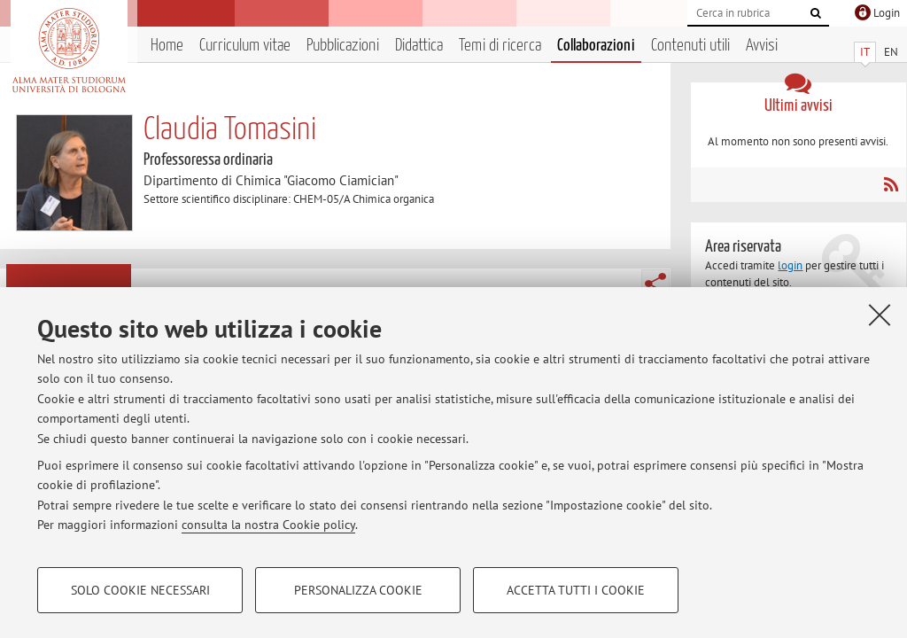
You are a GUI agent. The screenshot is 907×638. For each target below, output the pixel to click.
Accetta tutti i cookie (576, 590)
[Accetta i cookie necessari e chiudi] (879, 314)
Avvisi (762, 45)
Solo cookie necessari (140, 590)
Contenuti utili (690, 45)
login (790, 265)
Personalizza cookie (358, 590)
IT (865, 51)
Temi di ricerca (500, 45)
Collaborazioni (596, 45)
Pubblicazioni (342, 45)
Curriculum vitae (245, 45)
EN (891, 51)
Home (167, 45)
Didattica (419, 45)
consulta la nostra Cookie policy (268, 525)
